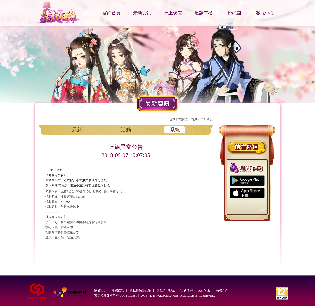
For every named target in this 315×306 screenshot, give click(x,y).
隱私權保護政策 (140, 290)
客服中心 (265, 13)
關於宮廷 (100, 290)
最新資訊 (142, 13)
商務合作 (222, 290)
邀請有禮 (204, 13)
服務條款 (118, 290)
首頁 (194, 119)
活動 (126, 129)
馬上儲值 (173, 13)
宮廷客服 (204, 290)
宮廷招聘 (186, 290)
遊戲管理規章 (166, 290)
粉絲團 (234, 13)
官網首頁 (112, 13)
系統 (175, 129)
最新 (77, 129)
